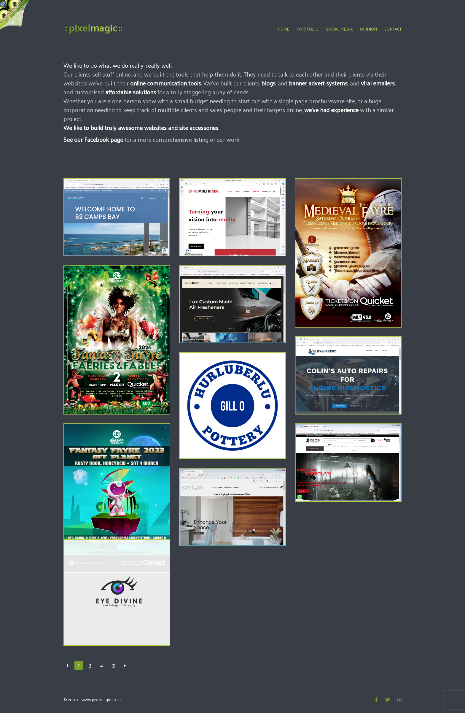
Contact (393, 29)
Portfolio (308, 29)
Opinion (368, 29)
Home (283, 29)
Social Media (339, 29)
